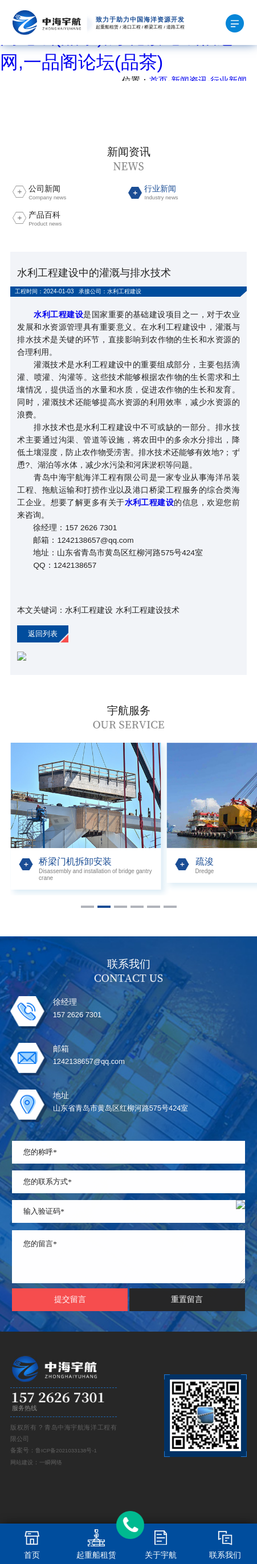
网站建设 (21, 1462)
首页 (158, 80)
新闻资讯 (189, 80)
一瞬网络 (50, 1462)
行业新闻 (228, 80)
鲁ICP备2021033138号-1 (66, 1450)
